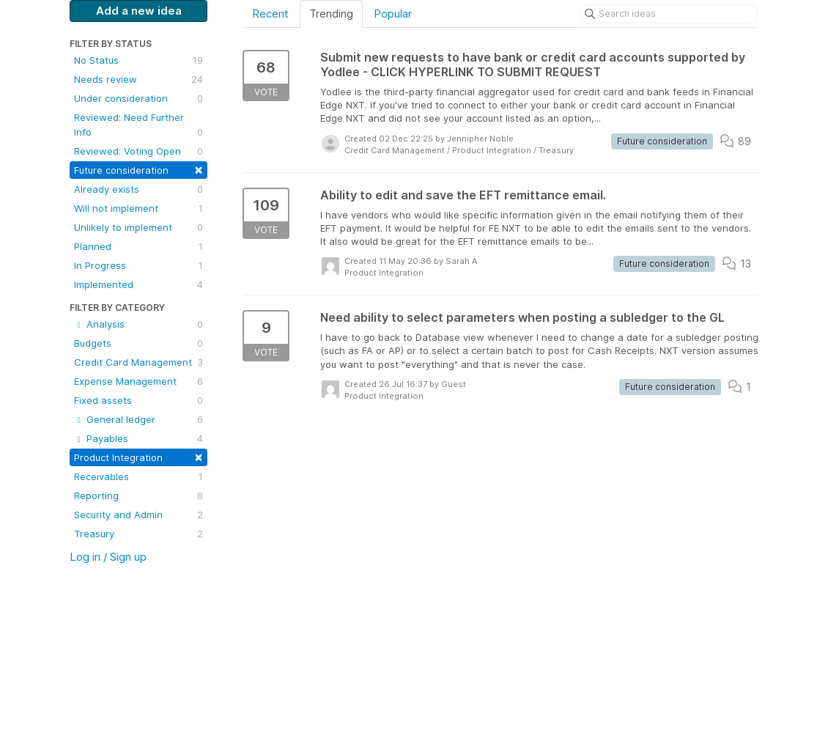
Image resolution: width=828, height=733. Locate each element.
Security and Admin (138, 514)
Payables (138, 438)
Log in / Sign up (108, 557)
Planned (138, 246)
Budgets (138, 343)
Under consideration (138, 98)
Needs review (138, 79)
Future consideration (138, 169)
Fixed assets (138, 400)
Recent (270, 14)
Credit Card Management (138, 362)
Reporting (138, 495)
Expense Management (138, 381)
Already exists (138, 189)
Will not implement (138, 208)
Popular (393, 14)
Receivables (138, 476)
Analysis (138, 324)
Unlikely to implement (138, 227)
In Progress (138, 265)
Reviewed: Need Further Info (138, 125)
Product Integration (138, 456)
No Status (138, 60)
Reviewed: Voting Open (138, 151)
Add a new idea (139, 11)
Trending (331, 14)
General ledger (138, 419)
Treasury (138, 533)
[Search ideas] (669, 13)
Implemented (138, 284)
